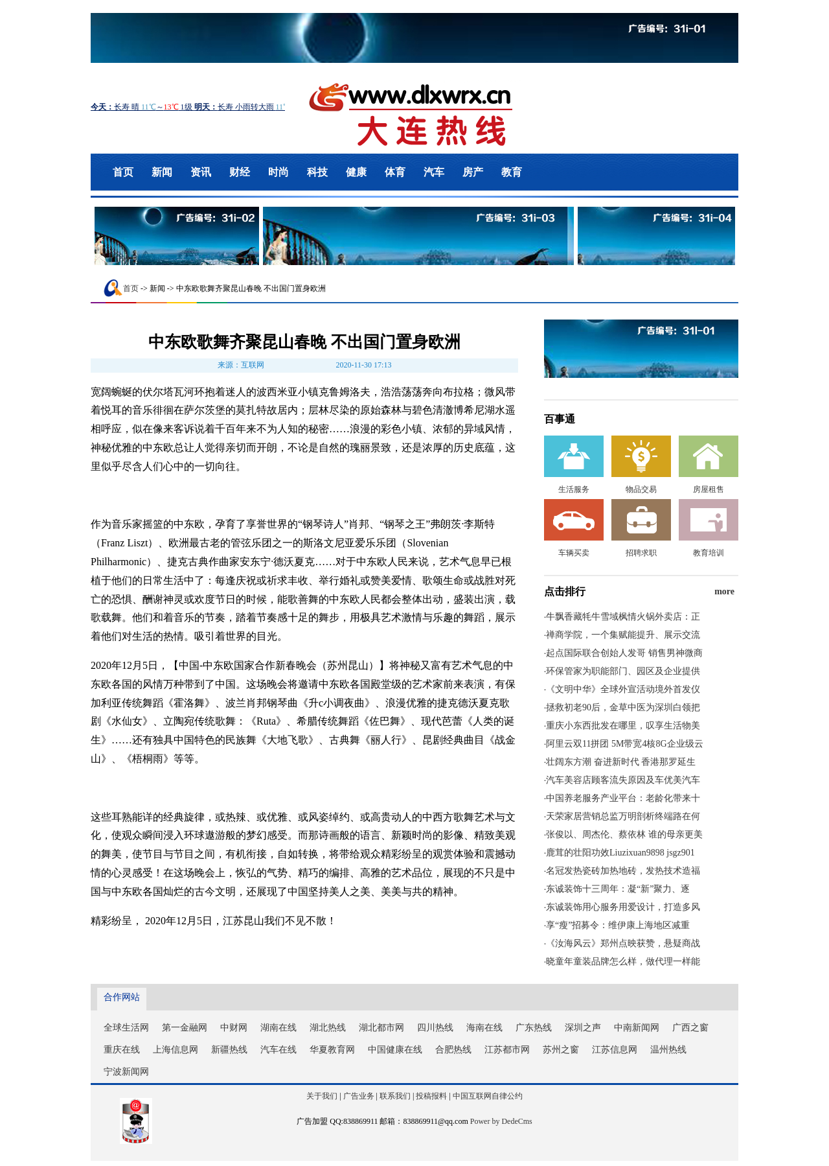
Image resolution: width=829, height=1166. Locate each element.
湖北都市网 (381, 1027)
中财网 (233, 1027)
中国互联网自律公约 (488, 1096)
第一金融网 (184, 1027)
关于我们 (321, 1096)
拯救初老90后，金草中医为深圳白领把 (623, 707)
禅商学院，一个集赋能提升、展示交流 (623, 635)
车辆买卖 (573, 552)
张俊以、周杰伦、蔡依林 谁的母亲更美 (624, 834)
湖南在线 (278, 1027)
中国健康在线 (395, 1050)
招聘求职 (641, 552)
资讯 (200, 172)
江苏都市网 (507, 1050)
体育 (395, 172)
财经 (239, 172)
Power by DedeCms (501, 1121)
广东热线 (534, 1027)
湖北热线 (328, 1027)
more (724, 591)
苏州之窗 (561, 1050)
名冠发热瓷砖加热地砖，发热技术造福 (623, 871)
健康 (356, 172)
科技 (317, 172)
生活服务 (573, 489)
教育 (511, 172)
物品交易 (641, 489)
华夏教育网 (332, 1050)
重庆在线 (122, 1050)
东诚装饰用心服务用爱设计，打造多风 (623, 907)
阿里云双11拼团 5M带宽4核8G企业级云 (624, 744)
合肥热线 (453, 1050)
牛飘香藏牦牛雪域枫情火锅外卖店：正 (623, 617)
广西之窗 (690, 1027)
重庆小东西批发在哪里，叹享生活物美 (623, 725)
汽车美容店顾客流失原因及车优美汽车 (623, 780)
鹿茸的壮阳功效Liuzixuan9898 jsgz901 (620, 852)
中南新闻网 (636, 1027)
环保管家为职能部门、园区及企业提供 (623, 671)
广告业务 (358, 1096)
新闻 (162, 172)
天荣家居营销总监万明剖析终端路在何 (623, 816)
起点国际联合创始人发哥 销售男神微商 (624, 653)
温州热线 (668, 1050)
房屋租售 (708, 489)
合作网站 (122, 997)
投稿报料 (431, 1096)
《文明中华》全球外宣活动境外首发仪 (623, 689)
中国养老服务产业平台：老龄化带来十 (623, 798)
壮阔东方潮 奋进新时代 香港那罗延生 (621, 762)
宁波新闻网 (126, 1072)
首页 (123, 172)
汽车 (434, 172)
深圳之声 (583, 1027)
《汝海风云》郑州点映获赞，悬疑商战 (623, 943)
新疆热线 (229, 1050)
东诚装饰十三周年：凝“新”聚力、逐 (618, 889)
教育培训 (708, 552)
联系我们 (395, 1096)
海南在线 (484, 1027)
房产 (472, 172)
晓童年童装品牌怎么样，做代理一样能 (623, 961)
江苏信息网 (614, 1050)
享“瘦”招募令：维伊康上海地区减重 (618, 925)
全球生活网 (126, 1027)
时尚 (278, 172)
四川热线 (435, 1027)
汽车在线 (278, 1050)
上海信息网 (175, 1050)
